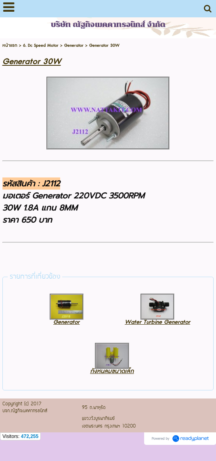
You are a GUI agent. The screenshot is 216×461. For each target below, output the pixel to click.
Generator (74, 45)
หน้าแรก (9, 45)
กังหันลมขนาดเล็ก (112, 371)
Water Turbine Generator (157, 322)
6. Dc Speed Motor (41, 45)
